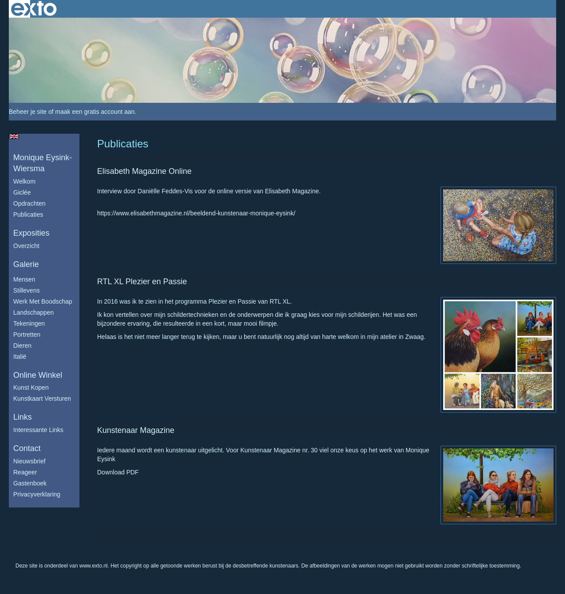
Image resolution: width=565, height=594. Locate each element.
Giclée (22, 192)
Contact (27, 448)
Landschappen (33, 312)
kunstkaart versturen (42, 398)
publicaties (28, 214)
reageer (25, 472)
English (14, 136)
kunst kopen (31, 387)
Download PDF (118, 472)
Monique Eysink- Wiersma (42, 163)
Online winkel (37, 375)
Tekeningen (29, 323)
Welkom (24, 181)
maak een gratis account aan (95, 111)
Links (22, 417)
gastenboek (30, 483)
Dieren (22, 345)
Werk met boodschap (42, 301)
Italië (19, 356)
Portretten (26, 334)
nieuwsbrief (29, 461)
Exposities (31, 233)
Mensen (24, 279)
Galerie (26, 264)
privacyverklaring (36, 494)
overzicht (26, 245)
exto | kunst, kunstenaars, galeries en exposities (34, 9)
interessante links (38, 429)
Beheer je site (28, 111)
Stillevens (26, 290)
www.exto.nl (93, 566)
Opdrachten (29, 203)
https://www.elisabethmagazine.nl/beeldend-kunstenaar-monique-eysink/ (196, 213)
